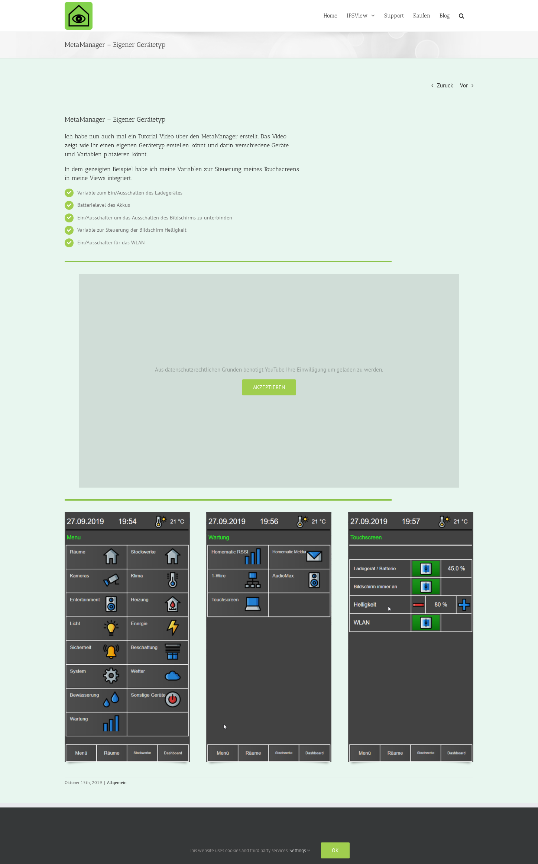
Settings (299, 850)
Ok (335, 850)
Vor (464, 85)
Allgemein (117, 782)
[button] (461, 15)
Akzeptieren (269, 387)
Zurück (445, 85)
